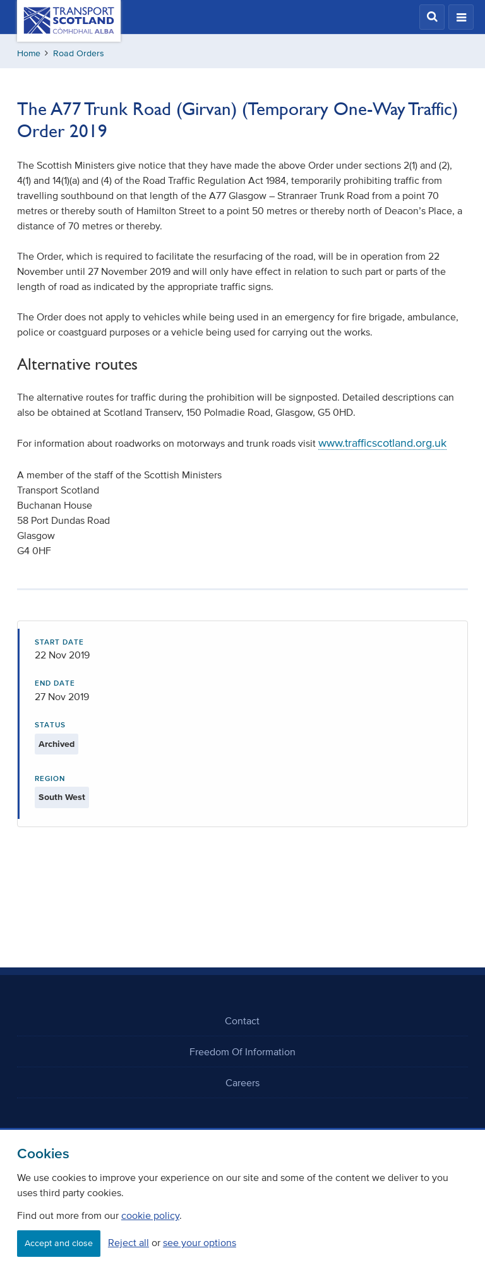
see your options (199, 1242)
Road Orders (78, 53)
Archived (57, 744)
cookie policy (150, 1215)
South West (62, 797)
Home (28, 53)
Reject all (128, 1242)
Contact (242, 1020)
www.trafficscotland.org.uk (382, 443)
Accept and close (59, 1243)
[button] (432, 17)
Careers (242, 1082)
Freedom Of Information (242, 1051)
